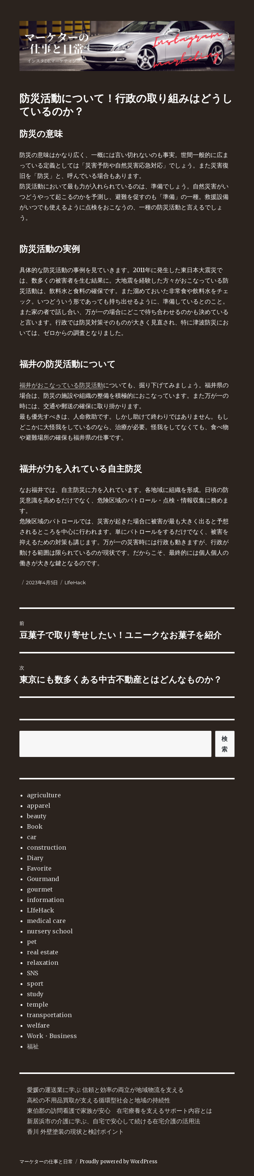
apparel (38, 805)
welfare (38, 1025)
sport (35, 983)
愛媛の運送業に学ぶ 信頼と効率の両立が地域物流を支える (105, 1089)
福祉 (33, 1046)
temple (37, 1004)
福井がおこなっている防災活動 (61, 385)
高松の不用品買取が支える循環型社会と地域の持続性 (98, 1100)
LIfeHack (75, 582)
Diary (35, 858)
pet (32, 941)
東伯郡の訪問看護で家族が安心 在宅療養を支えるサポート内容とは (119, 1110)
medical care (46, 920)
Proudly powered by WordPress (118, 1161)
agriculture (44, 795)
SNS (32, 973)
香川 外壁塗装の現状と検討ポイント (75, 1131)
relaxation (42, 962)
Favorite (39, 868)
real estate (42, 952)
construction (46, 847)
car (32, 837)
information (45, 899)
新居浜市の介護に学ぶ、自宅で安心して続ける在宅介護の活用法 (113, 1121)
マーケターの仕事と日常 (46, 1161)
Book (35, 826)
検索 (225, 744)
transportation (49, 1015)
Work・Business (52, 1036)
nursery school (50, 931)
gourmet (40, 889)
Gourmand (43, 879)
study (35, 994)
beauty (36, 816)
